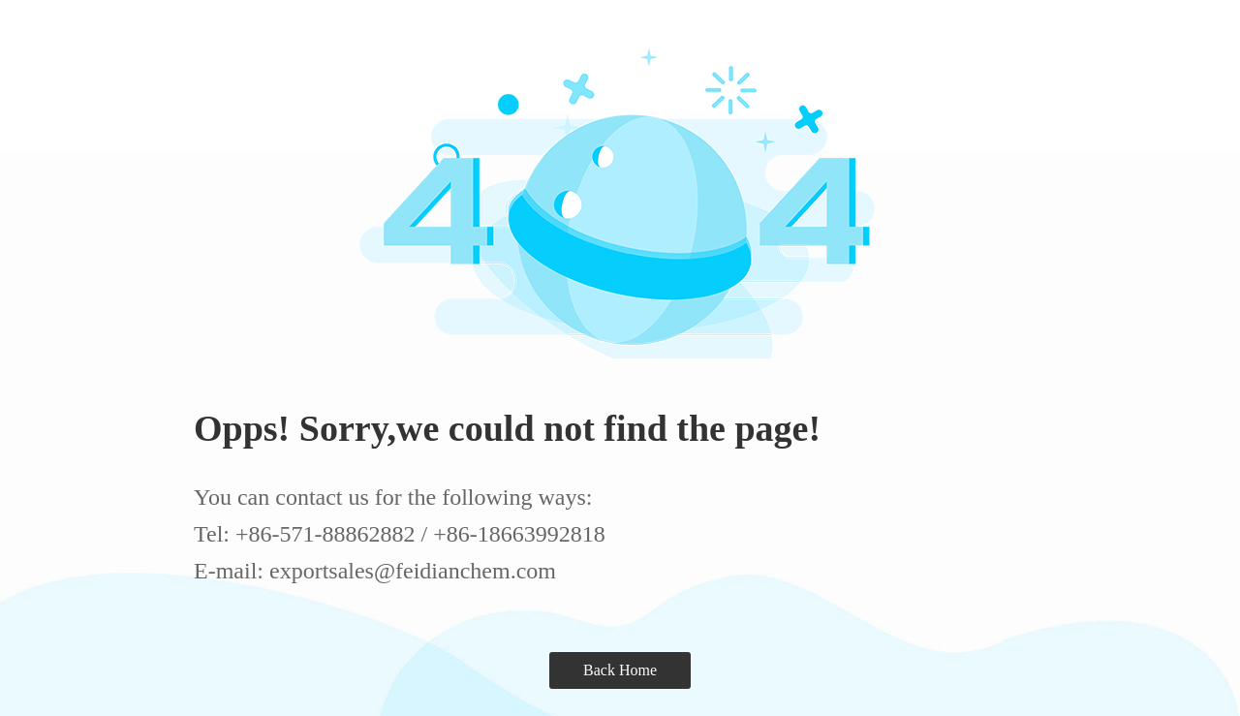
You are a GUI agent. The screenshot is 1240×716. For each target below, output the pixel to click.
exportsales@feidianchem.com (412, 570)
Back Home (620, 670)
